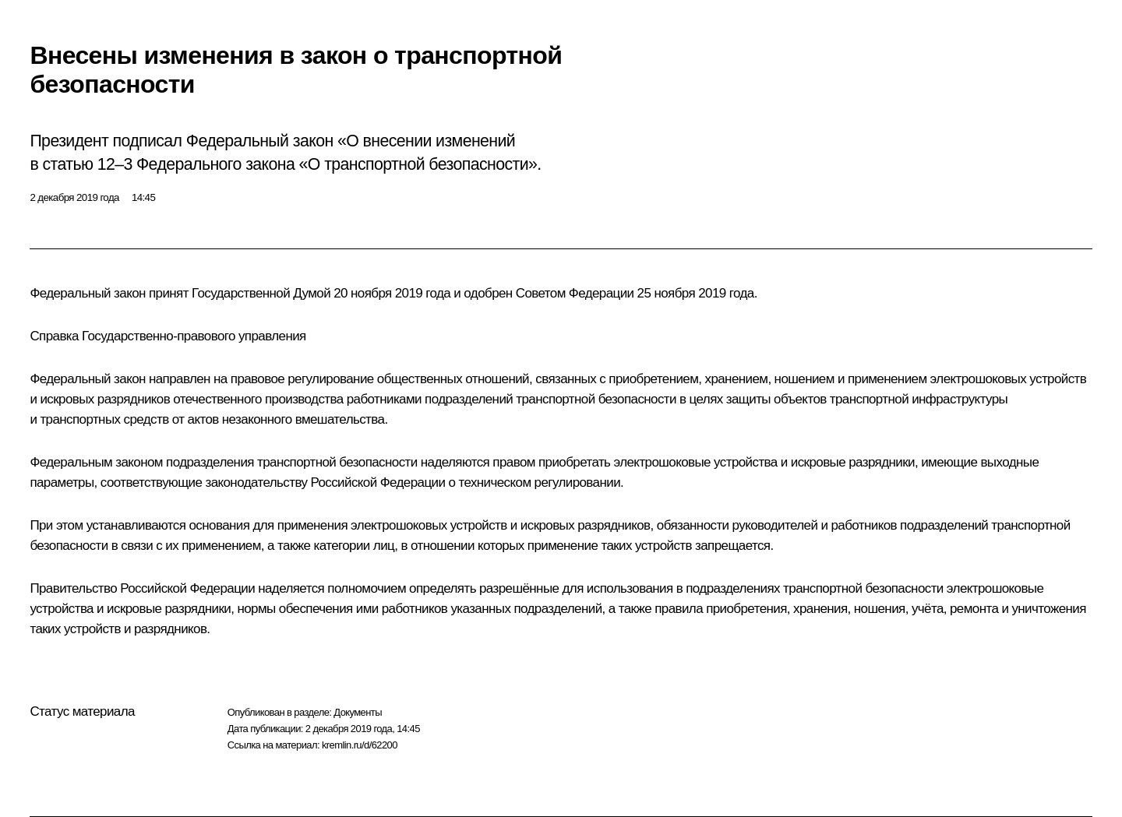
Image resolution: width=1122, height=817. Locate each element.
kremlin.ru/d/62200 (359, 745)
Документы (357, 712)
